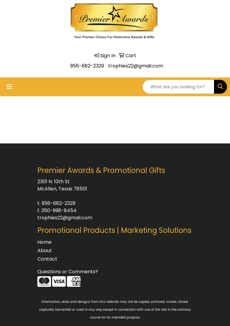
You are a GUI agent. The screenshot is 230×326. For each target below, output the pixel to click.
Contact (47, 258)
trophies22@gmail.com (135, 65)
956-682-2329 (87, 65)
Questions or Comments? (67, 271)
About (44, 250)
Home (44, 242)
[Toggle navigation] (9, 87)
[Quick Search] (178, 87)
